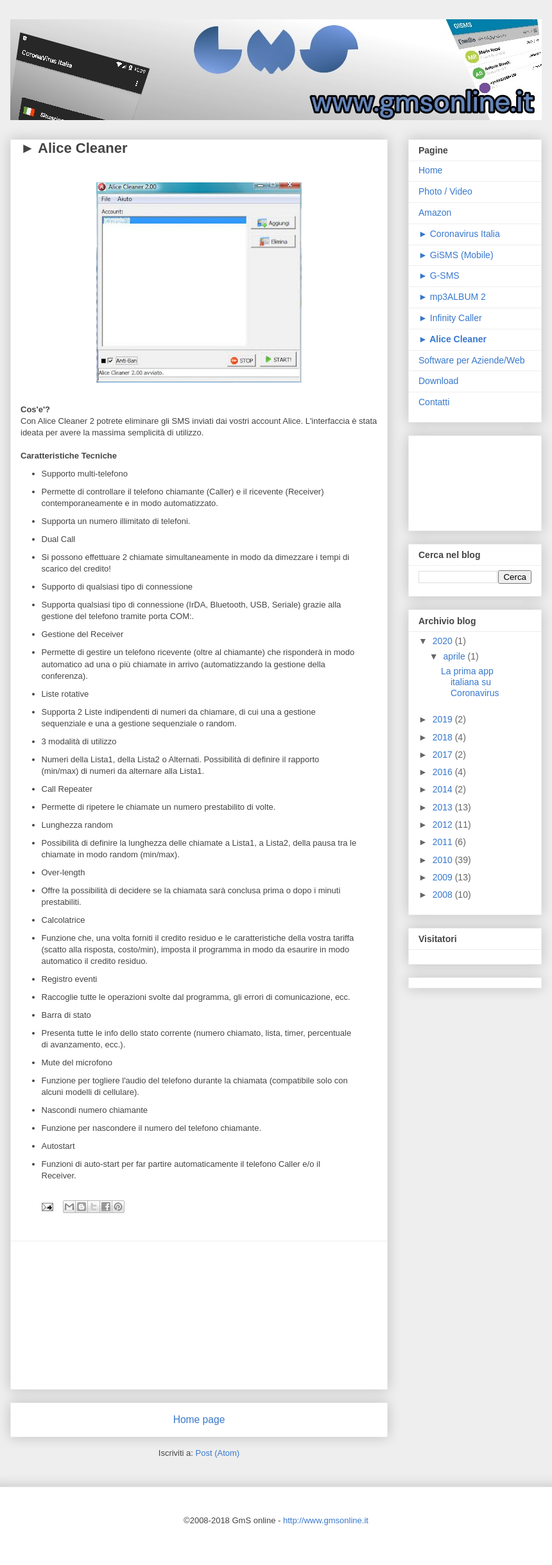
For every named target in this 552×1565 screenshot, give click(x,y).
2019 (444, 719)
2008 (444, 894)
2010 (444, 860)
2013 (444, 807)
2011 (444, 842)
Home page (199, 1419)
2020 (444, 641)
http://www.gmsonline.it (325, 1520)
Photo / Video (445, 191)
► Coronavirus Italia (459, 234)
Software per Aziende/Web (471, 360)
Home (430, 170)
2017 (444, 754)
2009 (444, 877)
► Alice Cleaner (74, 148)
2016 (444, 772)
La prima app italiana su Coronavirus (470, 682)
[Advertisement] (199, 1315)
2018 (444, 737)
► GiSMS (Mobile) (456, 255)
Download (438, 381)
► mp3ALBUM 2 (452, 297)
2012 (444, 824)
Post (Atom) (218, 1453)
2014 (444, 789)
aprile (455, 656)
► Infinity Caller (450, 318)
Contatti (433, 402)
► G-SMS (439, 275)
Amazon (434, 212)
